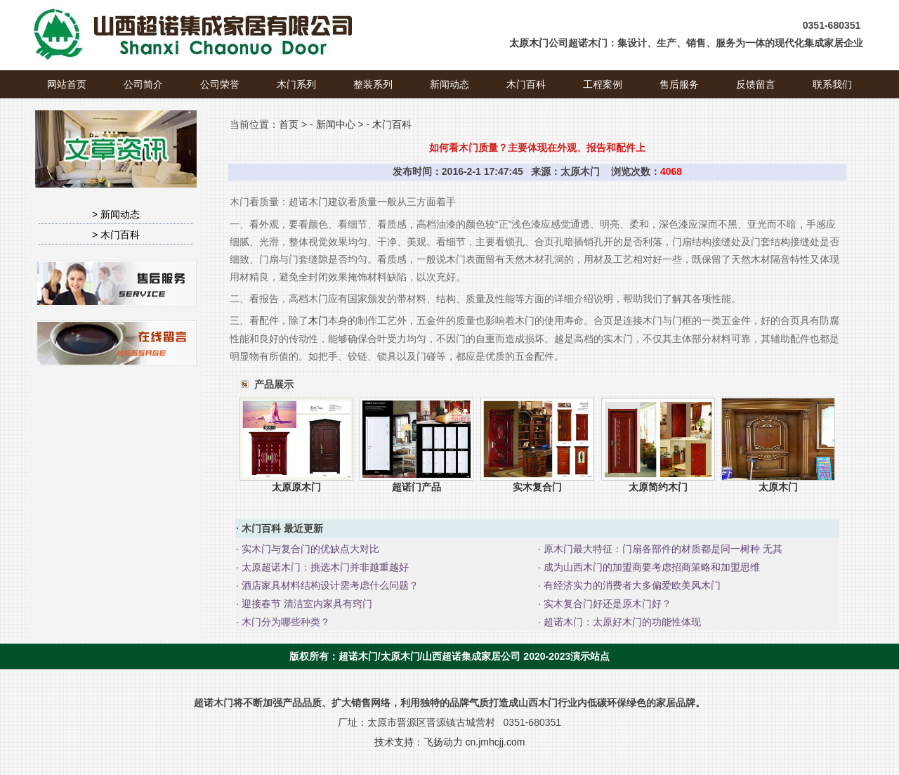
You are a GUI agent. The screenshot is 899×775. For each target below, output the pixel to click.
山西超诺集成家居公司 (471, 656)
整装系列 (373, 84)
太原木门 (529, 42)
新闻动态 (449, 84)
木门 (318, 320)
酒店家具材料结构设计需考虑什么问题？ (329, 585)
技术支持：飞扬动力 (418, 742)
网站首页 (66, 84)
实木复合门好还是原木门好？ (606, 603)
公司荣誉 (219, 84)
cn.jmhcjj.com (495, 742)
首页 (288, 124)
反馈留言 (755, 84)
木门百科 (526, 84)
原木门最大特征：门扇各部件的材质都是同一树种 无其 (661, 548)
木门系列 (296, 84)
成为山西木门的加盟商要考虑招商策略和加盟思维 (650, 567)
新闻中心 (335, 124)
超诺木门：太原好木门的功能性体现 (621, 621)
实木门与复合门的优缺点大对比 (309, 548)
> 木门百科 (116, 234)
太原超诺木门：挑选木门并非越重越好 (324, 567)
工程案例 (602, 84)
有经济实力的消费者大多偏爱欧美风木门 (631, 585)
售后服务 (679, 84)
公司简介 (143, 84)
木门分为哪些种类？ (284, 621)
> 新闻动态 (116, 214)
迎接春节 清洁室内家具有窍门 (305, 603)
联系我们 (832, 84)
